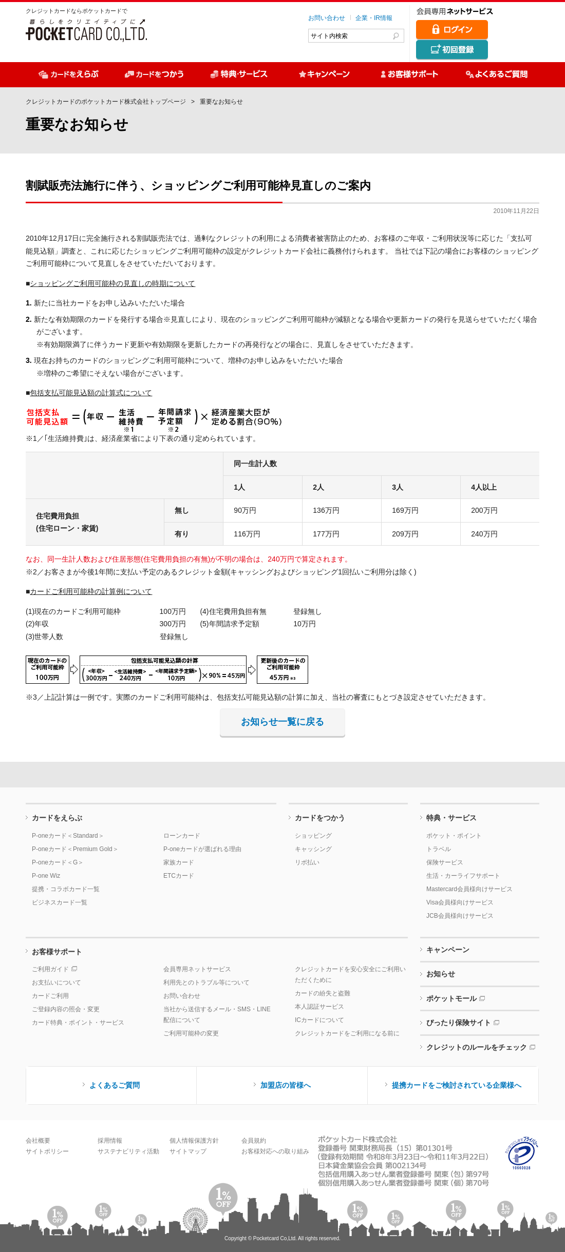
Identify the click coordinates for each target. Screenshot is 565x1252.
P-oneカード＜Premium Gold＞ (75, 849)
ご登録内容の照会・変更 (66, 1009)
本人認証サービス (319, 1006)
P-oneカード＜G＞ (58, 862)
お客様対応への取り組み (275, 1151)
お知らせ (440, 974)
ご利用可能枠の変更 (191, 1033)
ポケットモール (451, 998)
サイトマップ (188, 1151)
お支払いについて (56, 982)
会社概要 (38, 1140)
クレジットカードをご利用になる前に (347, 1033)
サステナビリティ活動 (128, 1151)
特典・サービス (451, 818)
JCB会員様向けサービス (460, 915)
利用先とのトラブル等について (206, 982)
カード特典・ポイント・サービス (78, 1022)
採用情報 (110, 1140)
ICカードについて (319, 1020)
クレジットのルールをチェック (476, 1047)
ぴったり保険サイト (458, 1022)
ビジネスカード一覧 (59, 902)
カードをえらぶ (57, 818)
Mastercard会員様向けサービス (469, 889)
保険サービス (444, 862)
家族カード (178, 862)
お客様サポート (57, 952)
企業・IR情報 (373, 18)
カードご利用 (50, 995)
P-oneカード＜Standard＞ (68, 835)
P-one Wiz (46, 875)
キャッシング (313, 849)
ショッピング (313, 835)
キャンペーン (447, 950)
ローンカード (181, 835)
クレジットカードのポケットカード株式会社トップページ (106, 101)
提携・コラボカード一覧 (66, 889)
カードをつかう (320, 818)
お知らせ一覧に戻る (282, 722)
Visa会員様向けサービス (460, 902)
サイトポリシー (47, 1151)
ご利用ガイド (50, 969)
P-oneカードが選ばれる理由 (202, 849)
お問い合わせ (326, 18)
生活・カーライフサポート (463, 875)
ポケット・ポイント (454, 835)
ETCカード (178, 875)
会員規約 (253, 1140)
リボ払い (307, 862)
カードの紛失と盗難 (322, 993)
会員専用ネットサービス (197, 969)
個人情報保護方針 (194, 1140)
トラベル (438, 849)
